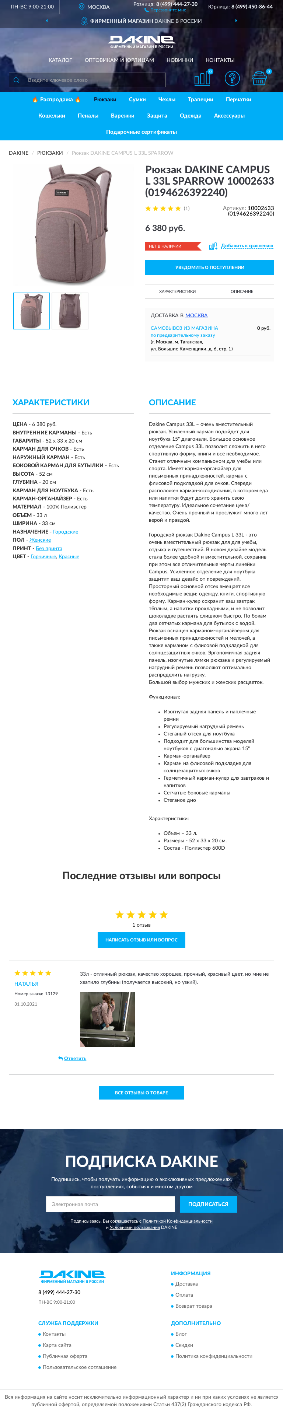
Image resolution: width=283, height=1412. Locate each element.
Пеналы (88, 116)
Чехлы (166, 99)
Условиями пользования (135, 1227)
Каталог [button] (60, 60)
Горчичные (43, 556)
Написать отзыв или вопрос (141, 940)
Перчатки (238, 99)
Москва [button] (196, 315)
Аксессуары (229, 116)
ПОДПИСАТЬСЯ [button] (208, 1204)
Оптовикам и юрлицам (119, 60)
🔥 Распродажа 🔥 (56, 99)
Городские (65, 532)
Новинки (180, 60)
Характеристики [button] (177, 292)
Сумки (137, 99)
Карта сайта (57, 1345)
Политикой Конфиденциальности (178, 1221)
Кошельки (51, 116)
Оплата (184, 1295)
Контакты (220, 60)
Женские (40, 540)
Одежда (191, 116)
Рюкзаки (105, 99)
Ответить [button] (72, 1058)
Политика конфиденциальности (213, 1356)
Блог (181, 1334)
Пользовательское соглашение (79, 1367)
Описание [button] (242, 292)
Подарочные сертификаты (141, 132)
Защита (157, 116)
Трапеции (200, 99)
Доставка (186, 1284)
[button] (165, 9)
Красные (69, 556)
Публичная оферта (65, 1356)
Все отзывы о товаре (141, 1093)
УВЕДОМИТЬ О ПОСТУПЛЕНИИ (209, 267)
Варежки (122, 116)
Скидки (184, 1345)
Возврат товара (193, 1306)
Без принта (49, 548)
